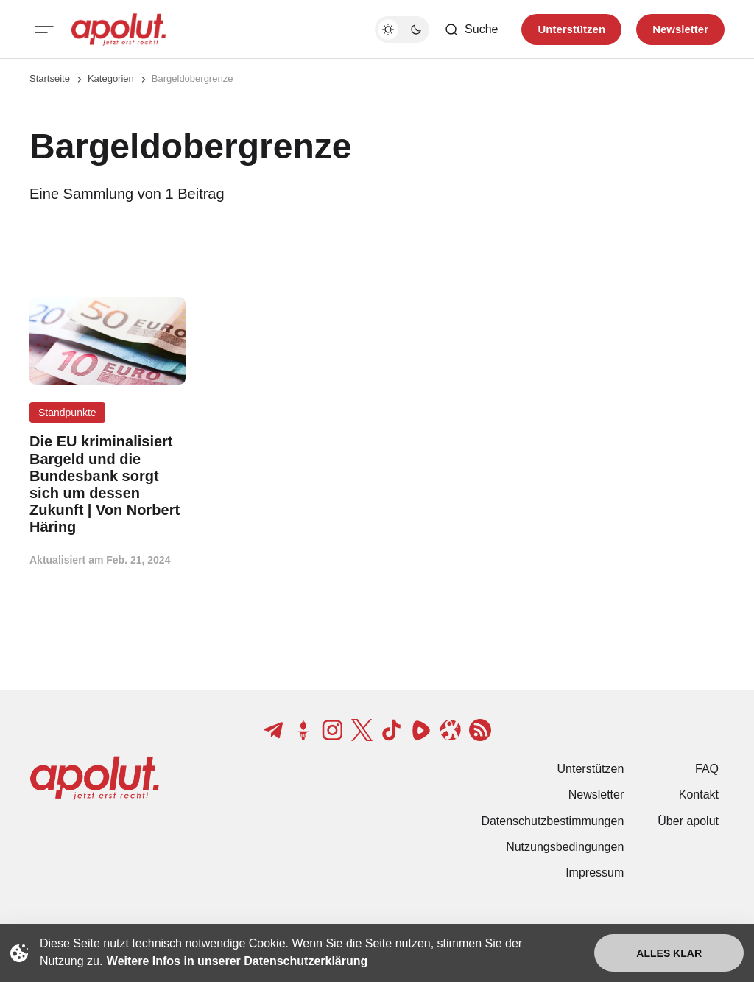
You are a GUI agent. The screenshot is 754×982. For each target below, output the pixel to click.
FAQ (707, 768)
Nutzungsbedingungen (565, 847)
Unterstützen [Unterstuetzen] (571, 29)
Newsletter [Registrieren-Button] (680, 29)
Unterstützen (590, 768)
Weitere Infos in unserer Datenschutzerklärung (237, 961)
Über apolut (688, 821)
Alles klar (669, 953)
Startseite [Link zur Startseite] (49, 78)
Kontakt (699, 794)
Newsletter (596, 794)
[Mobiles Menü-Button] (44, 29)
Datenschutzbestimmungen (552, 821)
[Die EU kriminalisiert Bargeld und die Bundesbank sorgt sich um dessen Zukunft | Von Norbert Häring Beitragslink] (107, 484)
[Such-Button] (471, 29)
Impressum (595, 872)
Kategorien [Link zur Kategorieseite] (111, 78)
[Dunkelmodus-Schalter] (402, 29)
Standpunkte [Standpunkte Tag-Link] (67, 412)
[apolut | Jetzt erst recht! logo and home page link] (118, 29)
